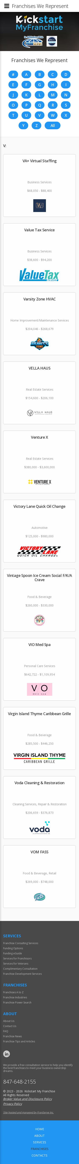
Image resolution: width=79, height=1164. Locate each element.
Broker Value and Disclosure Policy (27, 1099)
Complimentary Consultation (20, 968)
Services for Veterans (15, 963)
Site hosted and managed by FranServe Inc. (28, 1112)
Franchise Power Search (17, 1002)
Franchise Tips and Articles (19, 1041)
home (39, 1129)
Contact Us (9, 1026)
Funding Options (13, 948)
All (53, 125)
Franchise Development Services (22, 974)
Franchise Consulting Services (20, 943)
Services (39, 1142)
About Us (8, 1021)
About (39, 1136)
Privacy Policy (12, 1104)
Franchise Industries (15, 997)
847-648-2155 (19, 1081)
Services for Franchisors (17, 958)
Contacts (39, 1155)
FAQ (5, 1031)
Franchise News (12, 1036)
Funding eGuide (12, 953)
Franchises (39, 1149)
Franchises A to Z (13, 992)
